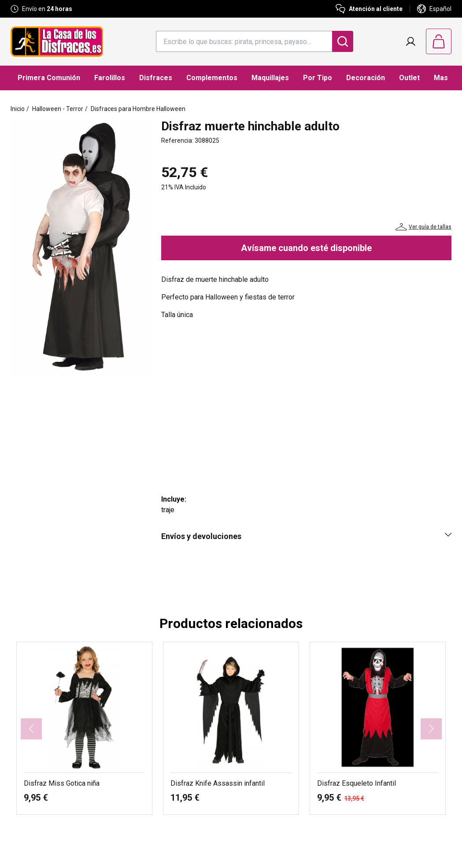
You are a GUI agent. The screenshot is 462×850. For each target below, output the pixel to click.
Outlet (409, 78)
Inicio (18, 108)
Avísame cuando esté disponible (306, 248)
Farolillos (109, 78)
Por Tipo (317, 78)
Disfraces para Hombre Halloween (138, 108)
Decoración (365, 78)
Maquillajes (270, 78)
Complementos (211, 78)
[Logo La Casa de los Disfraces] (57, 41)
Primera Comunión (49, 78)
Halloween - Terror (57, 108)
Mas (441, 78)
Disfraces (155, 78)
